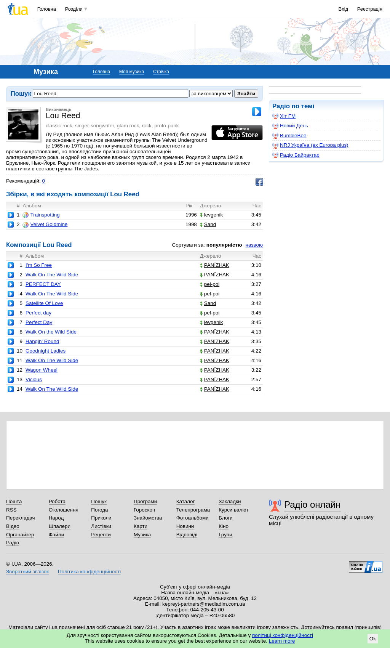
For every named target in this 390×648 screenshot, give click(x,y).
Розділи (74, 9)
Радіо (281, 106)
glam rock (128, 125)
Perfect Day (39, 322)
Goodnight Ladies (46, 351)
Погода (99, 510)
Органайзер (20, 534)
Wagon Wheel (42, 370)
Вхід (343, 9)
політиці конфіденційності (282, 635)
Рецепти (101, 534)
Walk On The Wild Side (52, 274)
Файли (56, 534)
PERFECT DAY (43, 284)
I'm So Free (39, 265)
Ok (372, 639)
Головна (46, 9)
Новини (185, 526)
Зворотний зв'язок (27, 571)
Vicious (34, 379)
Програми (145, 501)
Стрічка (161, 71)
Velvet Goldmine (44, 224)
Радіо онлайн (312, 504)
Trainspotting (40, 215)
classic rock (59, 125)
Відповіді (187, 534)
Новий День (290, 126)
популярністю (224, 245)
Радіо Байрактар (296, 155)
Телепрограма (193, 510)
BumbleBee (289, 136)
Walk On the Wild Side (51, 332)
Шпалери (59, 526)
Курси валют (233, 510)
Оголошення (63, 510)
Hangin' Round (42, 341)
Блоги (226, 518)
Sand (208, 224)
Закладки (230, 501)
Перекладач (20, 518)
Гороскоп (144, 510)
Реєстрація (369, 9)
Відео (12, 526)
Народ (56, 518)
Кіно (224, 526)
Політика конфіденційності (89, 571)
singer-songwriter (94, 125)
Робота (57, 501)
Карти (140, 526)
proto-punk (166, 125)
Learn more (282, 641)
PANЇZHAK (214, 265)
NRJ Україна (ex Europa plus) (310, 145)
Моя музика (131, 71)
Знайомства (148, 518)
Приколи (101, 518)
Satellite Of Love (44, 303)
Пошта (14, 501)
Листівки (101, 526)
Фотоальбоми (192, 518)
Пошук (99, 501)
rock (146, 125)
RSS (11, 510)
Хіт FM (284, 116)
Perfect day (38, 313)
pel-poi (209, 284)
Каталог (185, 501)
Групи (225, 534)
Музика (142, 534)
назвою (254, 245)
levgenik (211, 215)
